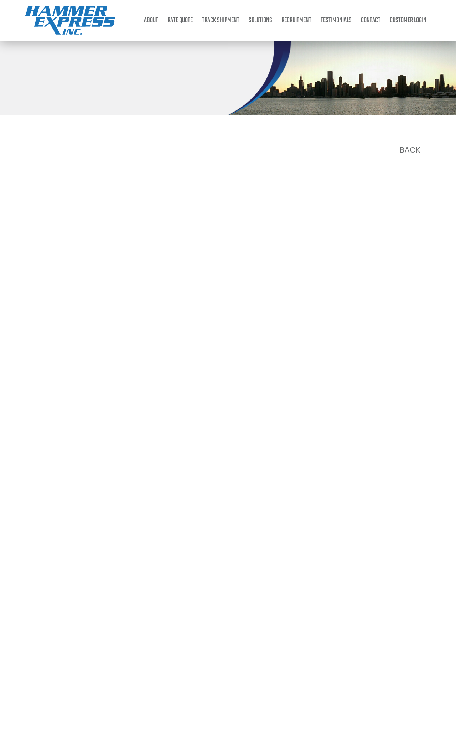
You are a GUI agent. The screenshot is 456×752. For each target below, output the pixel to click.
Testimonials (336, 20)
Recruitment (296, 20)
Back (410, 150)
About (151, 20)
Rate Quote (180, 20)
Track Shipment (220, 20)
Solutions (260, 20)
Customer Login (408, 20)
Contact (370, 20)
